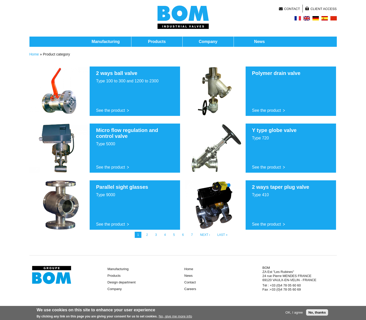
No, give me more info (175, 317)
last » (222, 235)
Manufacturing (105, 41)
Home (34, 54)
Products (157, 41)
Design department (122, 282)
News (259, 41)
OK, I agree (294, 313)
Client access (323, 9)
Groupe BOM (51, 275)
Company (208, 41)
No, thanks (317, 313)
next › (205, 235)
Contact (292, 9)
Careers (190, 289)
